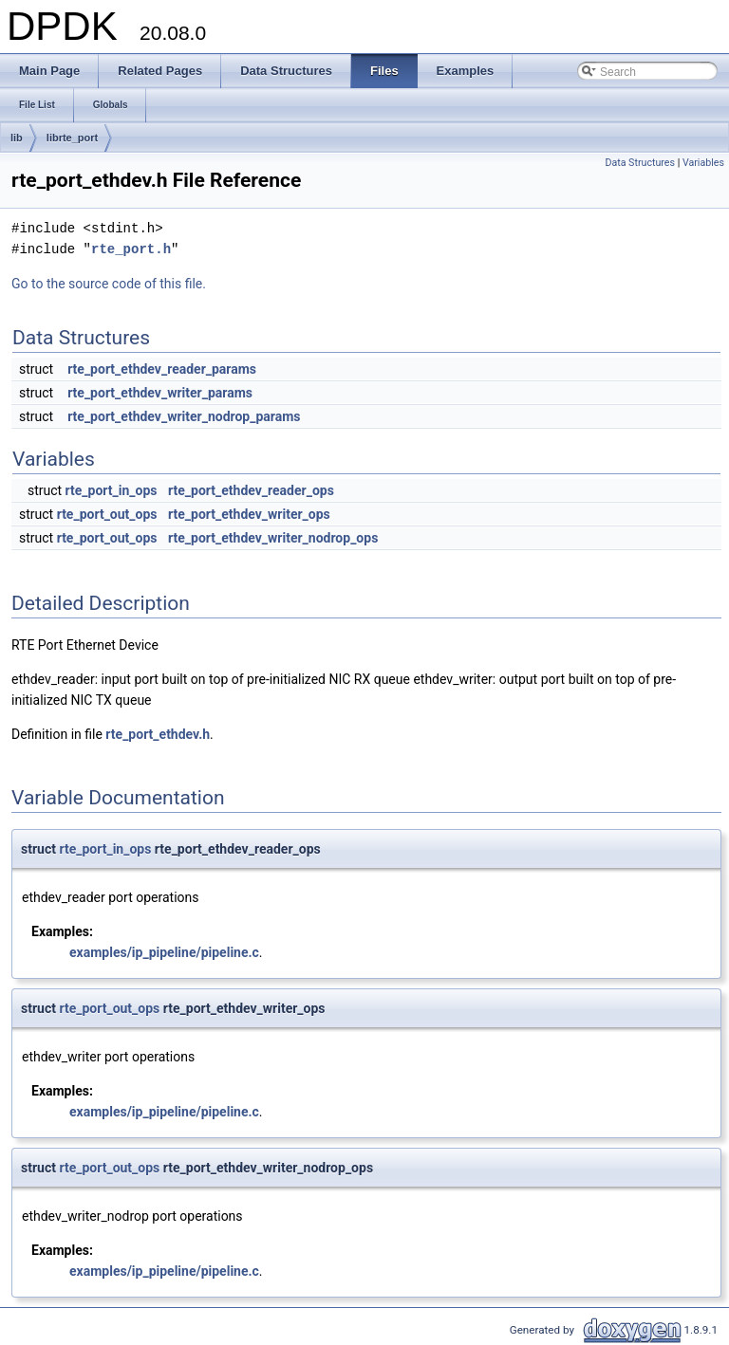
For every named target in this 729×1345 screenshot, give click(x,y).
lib (16, 137)
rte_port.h (131, 249)
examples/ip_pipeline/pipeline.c (164, 952)
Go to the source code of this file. (108, 283)
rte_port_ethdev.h (157, 734)
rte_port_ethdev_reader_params (161, 369)
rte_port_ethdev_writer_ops (249, 514)
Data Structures (640, 163)
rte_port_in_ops (111, 490)
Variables (703, 163)
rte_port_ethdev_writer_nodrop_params (183, 416)
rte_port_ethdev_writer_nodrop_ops (273, 537)
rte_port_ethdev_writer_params (159, 392)
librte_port (72, 137)
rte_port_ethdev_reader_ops (251, 490)
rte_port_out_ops (107, 514)
